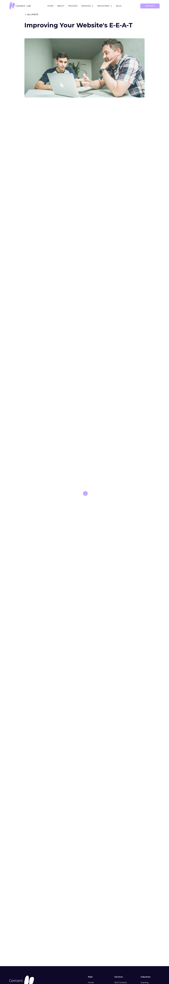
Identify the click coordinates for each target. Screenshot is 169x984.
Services (86, 6)
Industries (103, 6)
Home (50, 6)
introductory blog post (117, 800)
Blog (119, 6)
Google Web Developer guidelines (114, 420)
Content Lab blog (74, 823)
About (60, 6)
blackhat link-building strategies (115, 523)
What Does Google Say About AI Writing (57, 771)
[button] (87, 6)
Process (73, 6)
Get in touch (53, 810)
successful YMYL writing (65, 141)
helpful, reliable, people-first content (80, 149)
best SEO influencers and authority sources (68, 573)
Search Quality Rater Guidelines (76, 731)
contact (150, 6)
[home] (25, 6)
